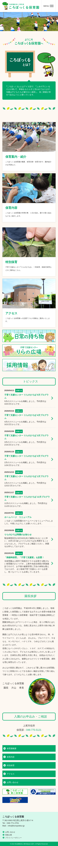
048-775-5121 (33, 729)
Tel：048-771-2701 (10, 822)
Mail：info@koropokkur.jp (13, 825)
